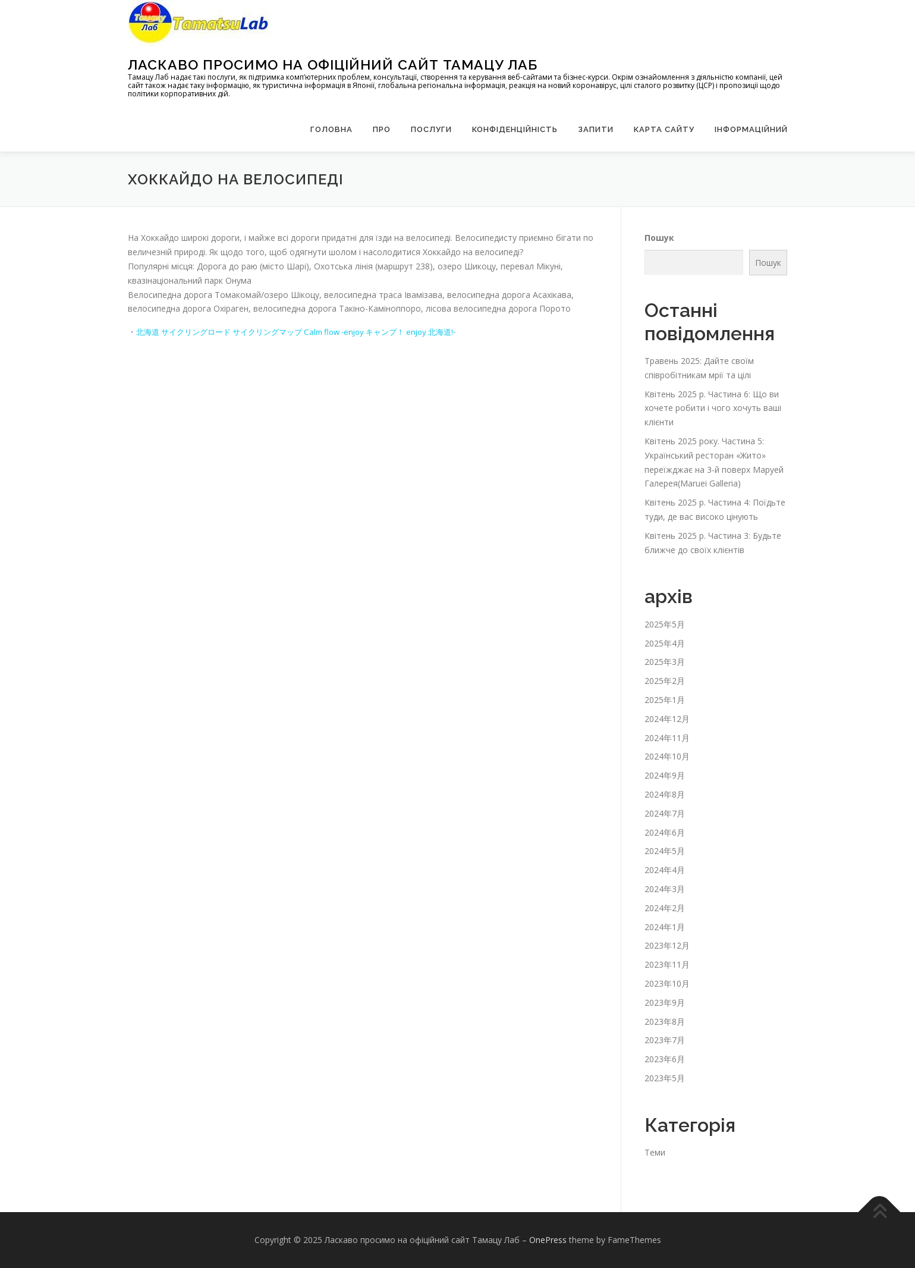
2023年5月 (664, 1078)
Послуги (431, 129)
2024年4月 (664, 869)
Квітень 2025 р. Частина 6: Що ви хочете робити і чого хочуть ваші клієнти (712, 408)
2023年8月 (664, 1021)
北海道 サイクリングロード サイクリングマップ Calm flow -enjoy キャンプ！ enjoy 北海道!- (309, 331)
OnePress (548, 1239)
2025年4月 (664, 643)
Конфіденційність (515, 129)
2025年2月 (664, 680)
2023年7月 (664, 1040)
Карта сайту (664, 129)
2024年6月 (664, 832)
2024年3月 (664, 888)
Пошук (659, 237)
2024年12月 (667, 718)
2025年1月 (664, 699)
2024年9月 (664, 775)
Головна (331, 129)
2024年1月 (664, 927)
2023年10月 (667, 983)
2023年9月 (664, 1002)
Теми (654, 1152)
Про (382, 129)
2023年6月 (664, 1059)
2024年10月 (667, 756)
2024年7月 (664, 813)
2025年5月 (664, 624)
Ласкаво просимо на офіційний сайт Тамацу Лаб (332, 65)
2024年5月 (664, 850)
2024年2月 (664, 908)
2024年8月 (664, 794)
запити (596, 129)
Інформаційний (751, 129)
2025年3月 (664, 661)
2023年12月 (667, 945)
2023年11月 (667, 964)
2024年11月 (667, 737)
